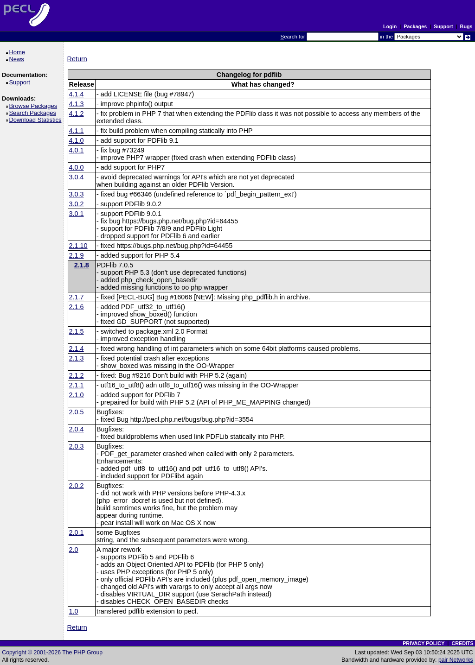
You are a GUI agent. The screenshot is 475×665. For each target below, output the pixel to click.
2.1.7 (76, 297)
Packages (415, 26)
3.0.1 (76, 213)
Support (443, 26)
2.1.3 (76, 358)
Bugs (466, 26)
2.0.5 (76, 412)
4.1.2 (76, 113)
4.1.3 (76, 104)
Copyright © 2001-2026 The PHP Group (52, 652)
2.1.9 (76, 255)
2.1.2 (76, 375)
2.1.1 (76, 385)
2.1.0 (76, 395)
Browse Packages (35, 105)
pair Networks (455, 660)
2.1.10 (78, 245)
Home (18, 52)
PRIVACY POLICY (423, 643)
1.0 (73, 611)
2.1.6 (76, 306)
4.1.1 (76, 130)
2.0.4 (76, 429)
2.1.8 (81, 265)
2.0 (73, 549)
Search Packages (34, 112)
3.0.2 (76, 204)
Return (77, 59)
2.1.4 (76, 348)
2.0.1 (76, 532)
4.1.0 (76, 140)
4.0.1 (76, 150)
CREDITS (462, 643)
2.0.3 (76, 446)
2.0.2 (76, 485)
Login (390, 26)
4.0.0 (76, 167)
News (18, 59)
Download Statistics (37, 119)
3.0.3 (76, 194)
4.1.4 (76, 94)
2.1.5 (76, 331)
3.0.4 (76, 177)
